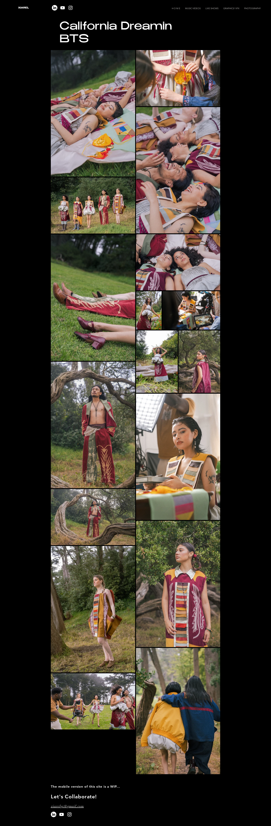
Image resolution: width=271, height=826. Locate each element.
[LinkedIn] (53, 814)
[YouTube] (62, 8)
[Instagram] (70, 8)
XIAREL (23, 8)
